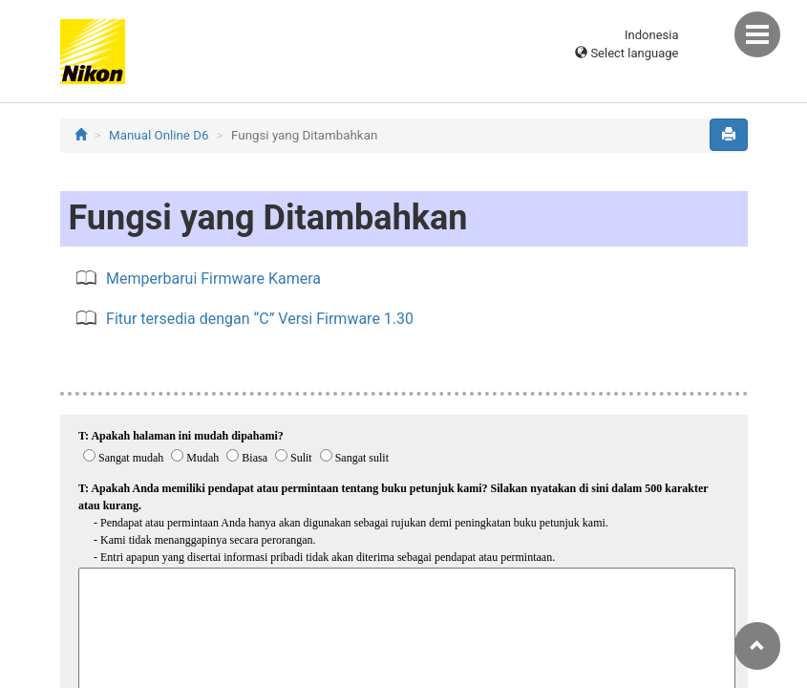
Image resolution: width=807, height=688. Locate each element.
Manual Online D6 (158, 135)
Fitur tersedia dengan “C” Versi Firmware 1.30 (260, 319)
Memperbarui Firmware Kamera (213, 278)
